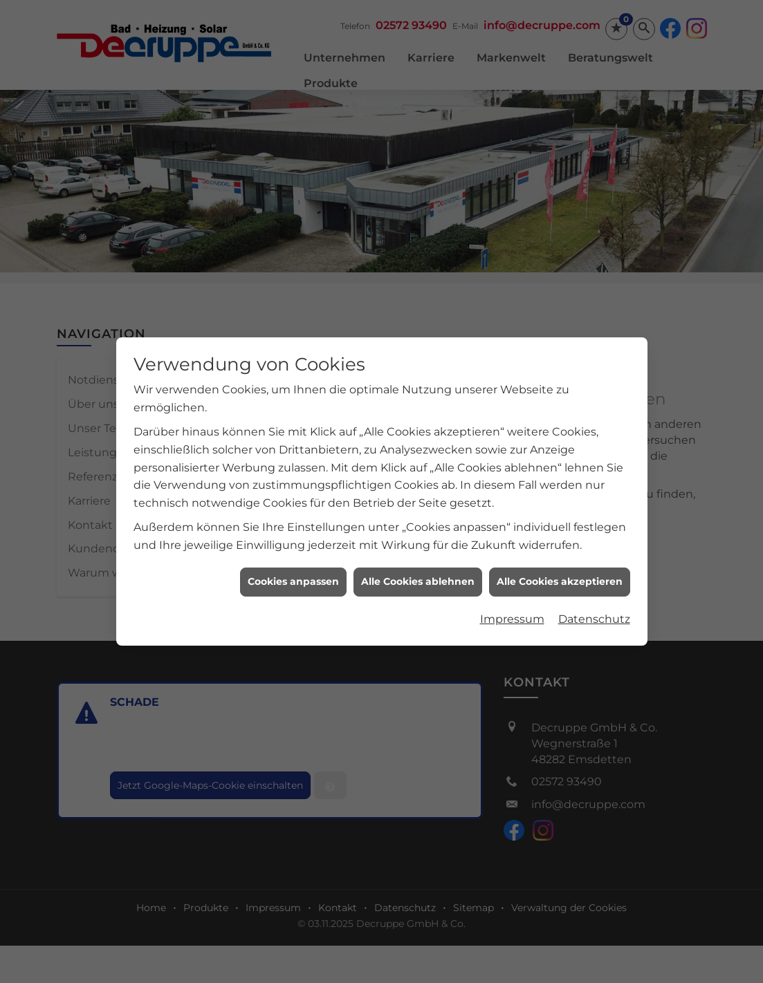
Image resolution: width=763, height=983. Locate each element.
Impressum (512, 609)
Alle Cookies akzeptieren (560, 572)
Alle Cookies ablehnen (418, 572)
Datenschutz (594, 609)
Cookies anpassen (293, 572)
